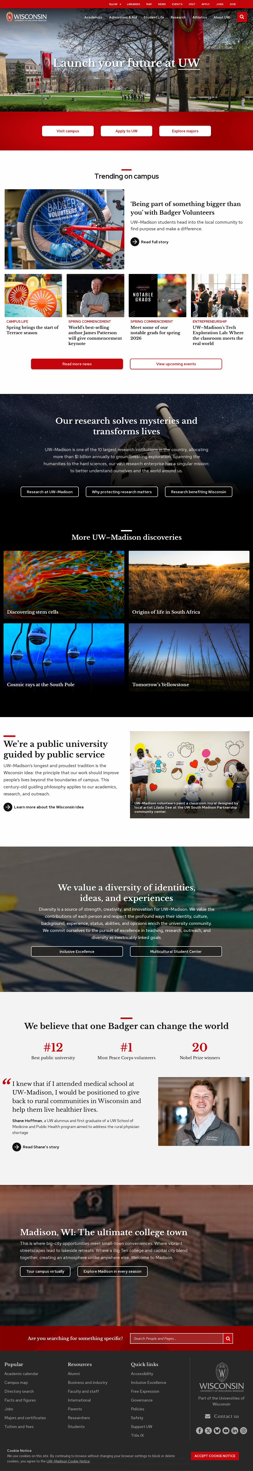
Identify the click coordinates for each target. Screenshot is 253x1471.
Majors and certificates (25, 1418)
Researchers (79, 1418)
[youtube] (225, 1431)
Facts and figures (20, 1400)
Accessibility (142, 1374)
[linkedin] (234, 1431)
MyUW (115, 4)
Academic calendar (21, 1374)
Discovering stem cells (32, 612)
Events (177, 4)
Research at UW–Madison (50, 492)
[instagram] (243, 1431)
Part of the (221, 1401)
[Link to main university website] (221, 1378)
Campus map (16, 1382)
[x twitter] (208, 1431)
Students (76, 1427)
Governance (142, 1400)
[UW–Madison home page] (26, 18)
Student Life (154, 17)
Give (233, 4)
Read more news (77, 364)
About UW (222, 17)
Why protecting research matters (122, 492)
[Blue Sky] (217, 1431)
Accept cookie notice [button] (214, 1456)
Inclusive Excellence (77, 952)
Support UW (141, 1427)
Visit (192, 4)
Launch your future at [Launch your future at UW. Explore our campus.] (126, 63)
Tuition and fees (19, 1427)
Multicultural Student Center (176, 952)
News (162, 4)
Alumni (74, 1374)
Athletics (199, 17)
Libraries (133, 4)
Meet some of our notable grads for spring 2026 (155, 333)
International (79, 1400)
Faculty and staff (83, 1391)
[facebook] (199, 1431)
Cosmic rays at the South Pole (41, 685)
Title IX (137, 1436)
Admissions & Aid (123, 17)
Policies (137, 1409)
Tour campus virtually (45, 1272)
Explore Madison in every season (112, 1272)
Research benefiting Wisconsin (198, 492)
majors (185, 131)
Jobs (220, 4)
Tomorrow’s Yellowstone (160, 685)
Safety (137, 1418)
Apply (206, 4)
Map (149, 4)
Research (178, 17)
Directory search (19, 1391)
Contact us (222, 1416)
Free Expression (145, 1391)
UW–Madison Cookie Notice (68, 1461)
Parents (75, 1409)
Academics (93, 17)
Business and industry (87, 1382)
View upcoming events (176, 364)
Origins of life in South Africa (166, 612)
